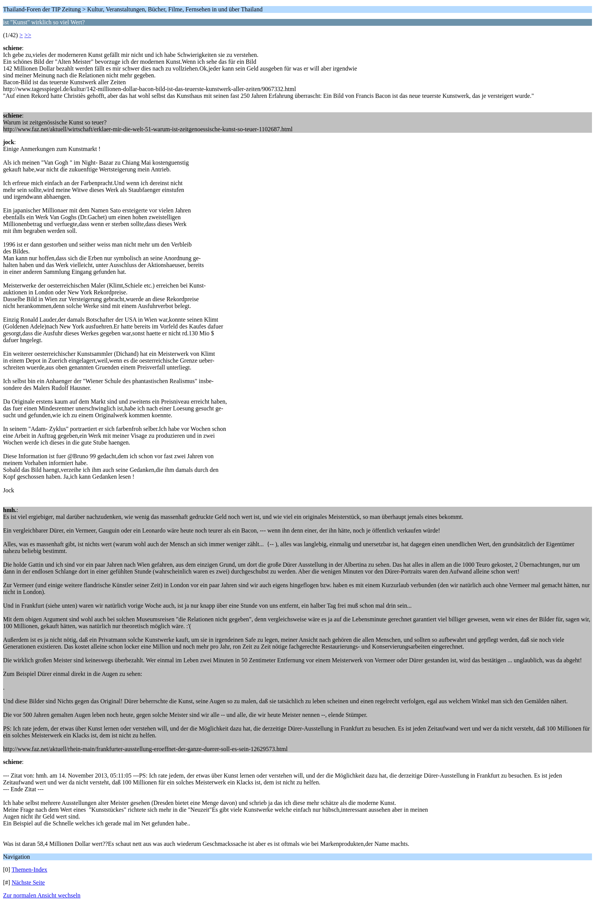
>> (27, 35)
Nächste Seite (28, 882)
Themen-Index (29, 869)
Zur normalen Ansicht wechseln (41, 895)
